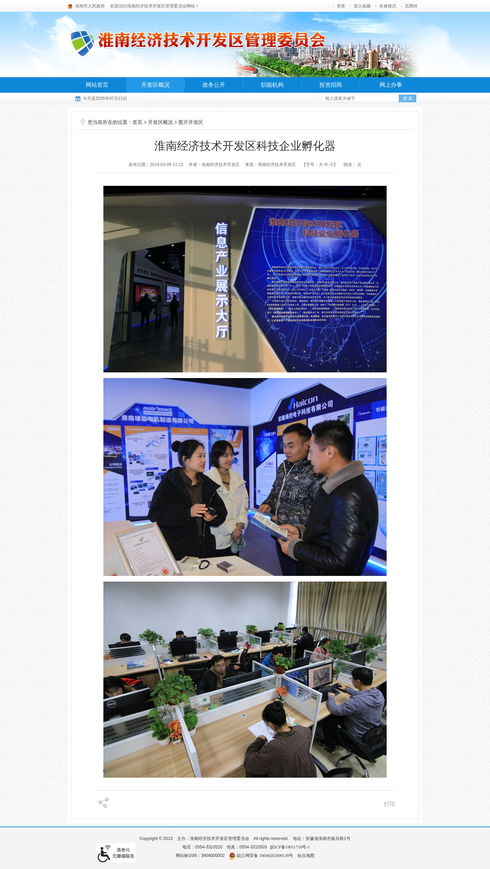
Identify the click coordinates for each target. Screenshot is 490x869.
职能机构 (272, 85)
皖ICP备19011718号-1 (290, 847)
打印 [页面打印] (389, 804)
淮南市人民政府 (90, 6)
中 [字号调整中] (326, 164)
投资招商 (330, 85)
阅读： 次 (352, 164)
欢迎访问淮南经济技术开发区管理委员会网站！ (154, 6)
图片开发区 (190, 122)
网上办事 (391, 85)
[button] (388, 6)
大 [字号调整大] (321, 164)
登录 (341, 6)
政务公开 (214, 85)
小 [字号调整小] (331, 164)
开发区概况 (155, 85)
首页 (137, 122)
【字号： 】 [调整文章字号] (320, 164)
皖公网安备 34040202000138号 (261, 855)
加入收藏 (362, 6)
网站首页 (97, 85)
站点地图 (305, 855)
